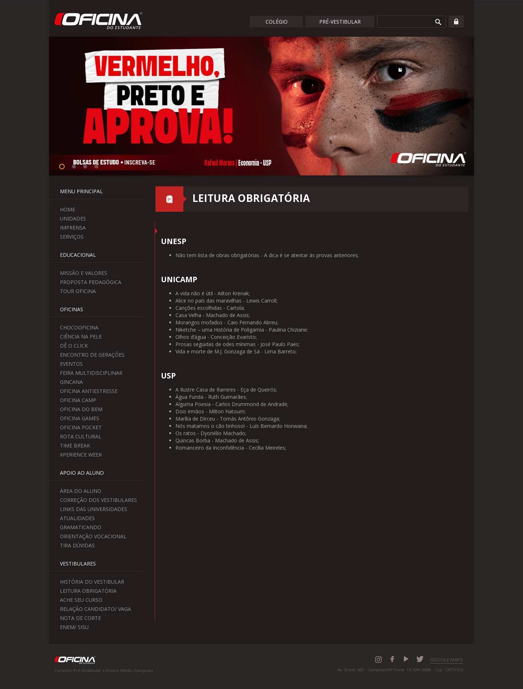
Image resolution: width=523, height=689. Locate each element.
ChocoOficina (79, 327)
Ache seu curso (81, 599)
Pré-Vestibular (340, 21)
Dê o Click (74, 345)
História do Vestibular (92, 581)
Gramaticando (80, 527)
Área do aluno (80, 490)
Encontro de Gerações (92, 354)
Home (67, 209)
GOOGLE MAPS (446, 659)
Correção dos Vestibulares (98, 500)
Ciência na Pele (81, 336)
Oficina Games (79, 418)
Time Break (75, 445)
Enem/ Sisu (74, 627)
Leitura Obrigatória (88, 590)
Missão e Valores (83, 272)
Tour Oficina (78, 291)
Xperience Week (81, 454)
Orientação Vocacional (93, 536)
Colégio (276, 21)
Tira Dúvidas (77, 545)
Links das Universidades (93, 509)
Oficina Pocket (81, 427)
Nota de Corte (80, 618)
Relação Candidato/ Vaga (95, 608)
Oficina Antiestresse (89, 391)
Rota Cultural (80, 436)
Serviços (72, 236)
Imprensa (73, 227)
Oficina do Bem (81, 409)
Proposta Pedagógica (90, 282)
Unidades (73, 218)
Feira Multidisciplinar (91, 372)
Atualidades (77, 518)
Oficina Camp (78, 400)
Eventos (71, 363)
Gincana (71, 381)
